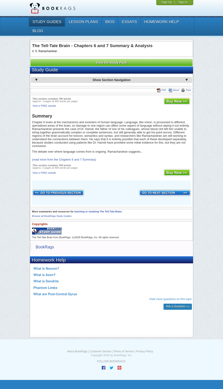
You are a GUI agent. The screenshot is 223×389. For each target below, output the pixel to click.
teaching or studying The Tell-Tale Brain (97, 211)
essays (129, 22)
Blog (37, 31)
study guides (46, 22)
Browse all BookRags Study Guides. (52, 216)
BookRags (45, 247)
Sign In (182, 2)
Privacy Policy (144, 351)
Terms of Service (124, 351)
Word (173, 90)
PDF (161, 90)
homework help (161, 22)
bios (110, 22)
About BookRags (77, 351)
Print (186, 90)
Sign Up (166, 2)
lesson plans (83, 22)
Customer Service (100, 351)
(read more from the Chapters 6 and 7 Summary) (64, 159)
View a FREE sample (44, 105)
